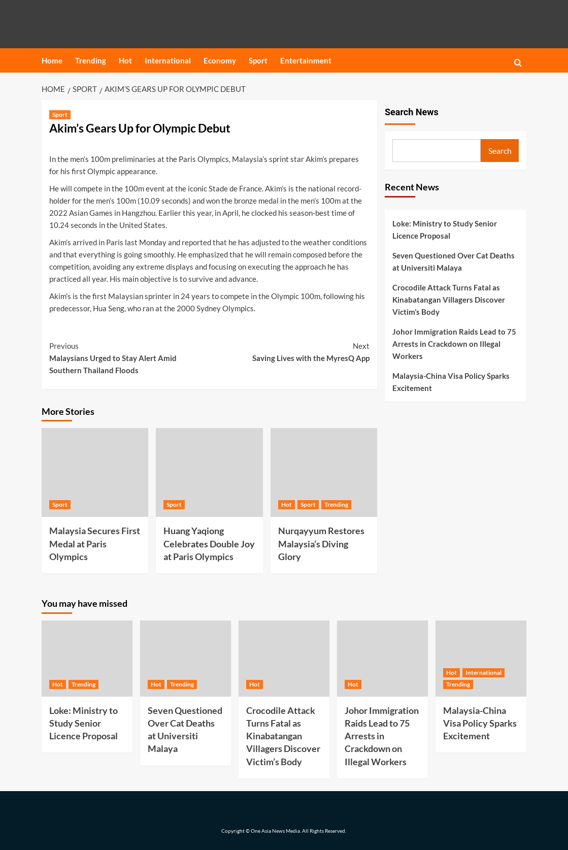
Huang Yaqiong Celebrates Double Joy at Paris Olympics (209, 543)
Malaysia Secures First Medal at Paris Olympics (94, 543)
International (168, 60)
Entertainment (305, 60)
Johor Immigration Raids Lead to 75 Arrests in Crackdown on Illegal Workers (454, 344)
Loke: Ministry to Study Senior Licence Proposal (444, 229)
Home (52, 60)
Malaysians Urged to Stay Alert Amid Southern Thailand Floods (129, 357)
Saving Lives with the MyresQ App (290, 351)
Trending (90, 60)
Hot (125, 60)
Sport (258, 60)
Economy (220, 60)
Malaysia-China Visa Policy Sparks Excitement (451, 382)
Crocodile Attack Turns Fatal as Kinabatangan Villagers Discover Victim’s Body (448, 299)
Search (500, 150)
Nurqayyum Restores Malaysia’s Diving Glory (321, 543)
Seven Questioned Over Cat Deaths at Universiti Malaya (453, 261)
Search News (412, 112)
